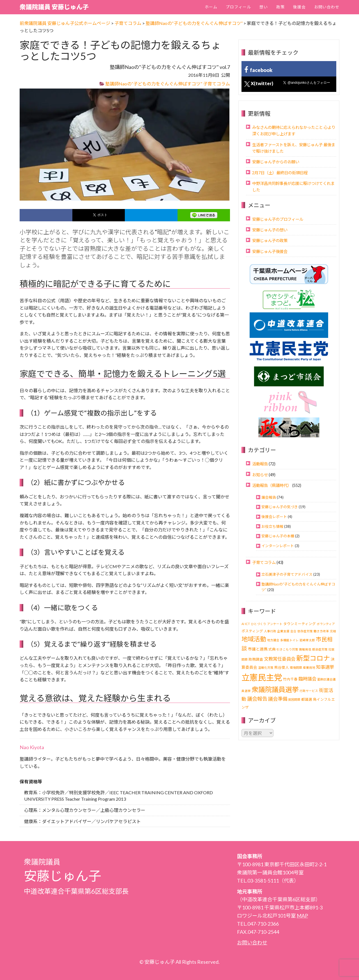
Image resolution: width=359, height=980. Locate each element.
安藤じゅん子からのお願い (275, 161)
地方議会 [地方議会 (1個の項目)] (273, 640)
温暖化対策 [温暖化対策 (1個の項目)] (265, 667)
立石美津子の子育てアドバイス (286, 574)
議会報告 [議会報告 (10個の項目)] (257, 699)
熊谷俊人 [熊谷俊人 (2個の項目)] (281, 667)
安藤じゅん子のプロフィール (277, 219)
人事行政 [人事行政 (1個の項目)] (270, 631)
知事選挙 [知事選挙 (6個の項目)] (325, 667)
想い (263, 6)
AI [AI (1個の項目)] (242, 624)
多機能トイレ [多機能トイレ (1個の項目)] (289, 640)
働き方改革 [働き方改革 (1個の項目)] (321, 631)
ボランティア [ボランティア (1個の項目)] (326, 624)
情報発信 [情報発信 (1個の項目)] (305, 649)
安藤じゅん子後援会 (269, 251)
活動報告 (260, 463)
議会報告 (268, 497)
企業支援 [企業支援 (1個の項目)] (283, 631)
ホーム (211, 6)
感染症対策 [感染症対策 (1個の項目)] (320, 649)
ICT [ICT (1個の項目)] (247, 624)
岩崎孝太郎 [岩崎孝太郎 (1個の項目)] (307, 640)
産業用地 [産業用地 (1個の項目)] (309, 667)
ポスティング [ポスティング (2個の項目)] (252, 631)
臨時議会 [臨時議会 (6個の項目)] (307, 678)
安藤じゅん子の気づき (279, 507)
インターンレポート (277, 546)
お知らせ (260, 474)
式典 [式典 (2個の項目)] (272, 649)
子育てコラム (216, 83)
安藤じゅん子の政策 (269, 240)
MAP (302, 915)
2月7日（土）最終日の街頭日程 (280, 172)
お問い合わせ (326, 6)
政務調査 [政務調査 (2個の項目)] (255, 659)
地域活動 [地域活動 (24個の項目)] (253, 639)
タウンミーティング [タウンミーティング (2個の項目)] (299, 624)
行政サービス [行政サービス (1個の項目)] (309, 691)
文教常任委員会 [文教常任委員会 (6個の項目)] (279, 658)
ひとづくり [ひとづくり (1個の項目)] (258, 624)
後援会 (299, 6)
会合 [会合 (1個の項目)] (293, 631)
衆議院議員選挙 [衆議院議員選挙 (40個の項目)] (275, 689)
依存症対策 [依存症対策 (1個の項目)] (305, 631)
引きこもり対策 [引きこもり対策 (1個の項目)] (287, 649)
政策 (280, 6)
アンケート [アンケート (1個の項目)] (274, 624)
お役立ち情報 (272, 526)
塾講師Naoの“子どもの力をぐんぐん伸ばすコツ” (153, 83)
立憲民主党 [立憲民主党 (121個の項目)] (261, 677)
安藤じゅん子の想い (269, 229)
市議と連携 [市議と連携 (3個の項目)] (258, 649)
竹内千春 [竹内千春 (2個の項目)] (290, 679)
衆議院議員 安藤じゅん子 (54, 7)
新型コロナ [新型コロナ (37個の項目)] (313, 658)
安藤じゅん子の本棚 (277, 536)
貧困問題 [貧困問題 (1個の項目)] (294, 699)
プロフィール (238, 6)
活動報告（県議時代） (271, 485)
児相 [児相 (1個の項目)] (333, 631)
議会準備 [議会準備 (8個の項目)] (277, 699)
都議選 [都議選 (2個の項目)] (306, 699)
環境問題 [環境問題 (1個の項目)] (296, 667)
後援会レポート (274, 516)
